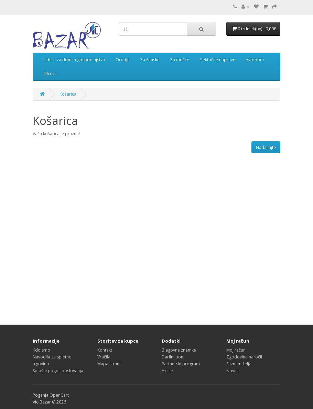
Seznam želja (238, 364)
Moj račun (236, 350)
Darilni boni (173, 357)
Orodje (123, 60)
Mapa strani (108, 364)
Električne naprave (217, 60)
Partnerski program (181, 364)
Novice (233, 371)
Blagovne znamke (179, 350)
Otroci (49, 73)
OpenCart (59, 395)
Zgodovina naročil (244, 357)
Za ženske (150, 60)
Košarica (68, 94)
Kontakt (104, 350)
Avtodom (255, 60)
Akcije (167, 371)
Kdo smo (41, 350)
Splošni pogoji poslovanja (58, 371)
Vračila (103, 357)
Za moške (179, 60)
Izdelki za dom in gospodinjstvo (74, 60)
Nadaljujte (266, 147)
